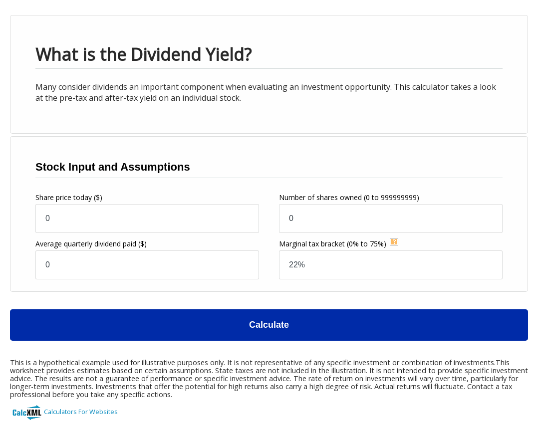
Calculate (269, 325)
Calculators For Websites (81, 411)
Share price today (68, 197)
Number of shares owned (349, 197)
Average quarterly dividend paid (91, 243)
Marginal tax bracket (332, 243)
